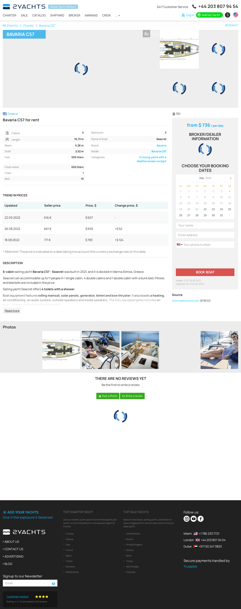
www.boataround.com (185, 300)
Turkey (69, 561)
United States (133, 533)
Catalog (39, 15)
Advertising (14, 556)
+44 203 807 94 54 (218, 6)
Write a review (132, 396)
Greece (69, 539)
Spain (68, 555)
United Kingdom (134, 544)
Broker (74, 15)
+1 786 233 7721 (209, 533)
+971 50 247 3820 (210, 546)
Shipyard (57, 15)
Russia (129, 539)
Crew (106, 15)
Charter (9, 15)
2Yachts (10, 25)
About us (12, 542)
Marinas (91, 15)
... (117, 15)
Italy (67, 544)
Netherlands (72, 572)
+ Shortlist (154, 34)
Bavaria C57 (158, 151)
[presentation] (204, 258)
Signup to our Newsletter (22, 576)
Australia (130, 572)
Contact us (14, 549)
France (69, 550)
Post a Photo (107, 396)
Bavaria (161, 145)
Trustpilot (190, 566)
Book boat (205, 272)
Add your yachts (21, 512)
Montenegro (132, 566)
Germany (70, 566)
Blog (8, 564)
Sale (24, 15)
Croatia (69, 533)
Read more (12, 311)
